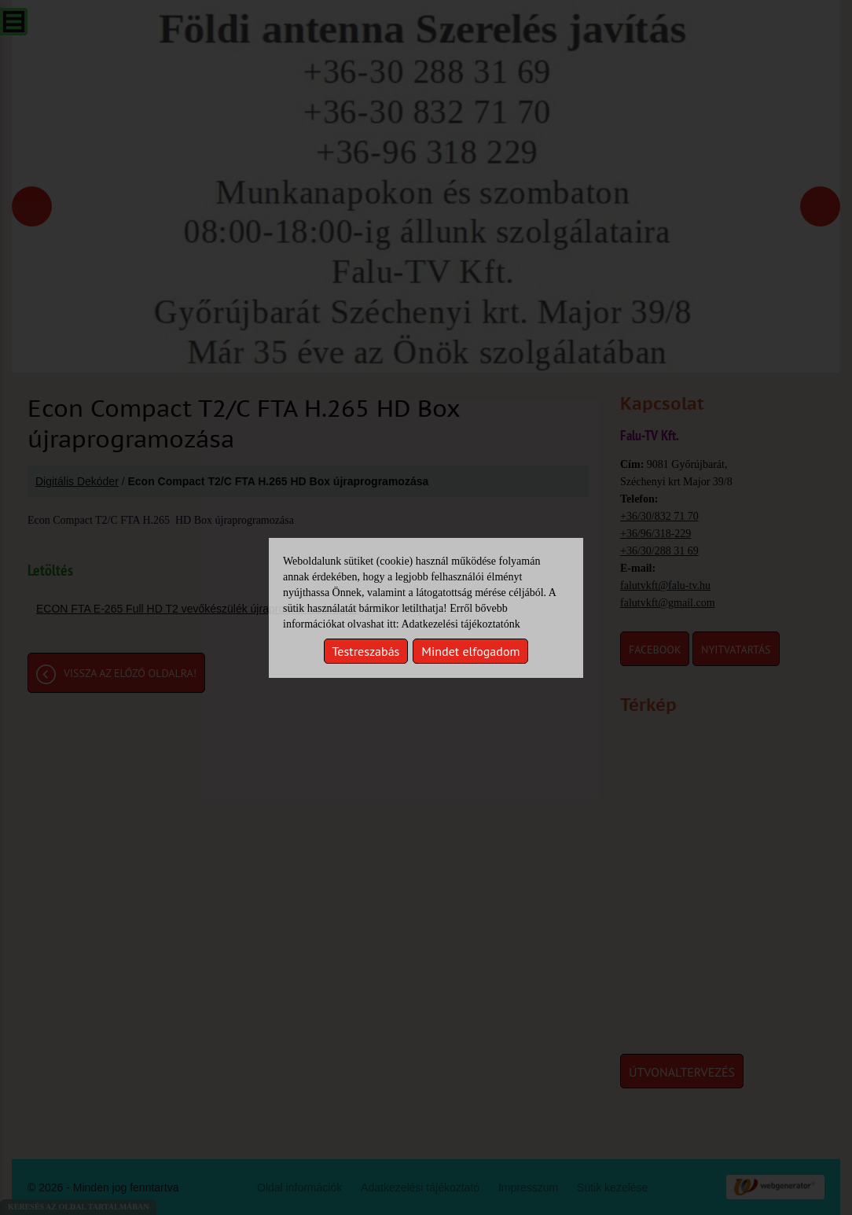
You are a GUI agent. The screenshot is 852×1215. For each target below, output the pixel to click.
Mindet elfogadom (470, 651)
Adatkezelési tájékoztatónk (460, 624)
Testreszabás (366, 651)
